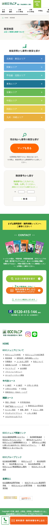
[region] (24, 11)
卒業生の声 (26, 365)
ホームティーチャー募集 (14, 375)
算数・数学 (24, 410)
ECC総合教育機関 (9, 461)
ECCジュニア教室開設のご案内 (15, 467)
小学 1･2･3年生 (19, 10)
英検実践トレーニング (14, 406)
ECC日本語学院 (34, 464)
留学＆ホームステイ (34, 440)
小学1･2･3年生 (32, 385)
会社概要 (23, 368)
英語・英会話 (10, 402)
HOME (6, 343)
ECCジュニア (26, 461)
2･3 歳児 (3, 10)
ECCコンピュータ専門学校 (22, 485)
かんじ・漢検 (38, 410)
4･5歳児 (19, 385)
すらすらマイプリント (13, 413)
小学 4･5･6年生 (30, 10)
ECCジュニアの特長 (13, 355)
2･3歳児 (8, 385)
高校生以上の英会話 (35, 406)
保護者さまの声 (11, 365)
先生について (38, 362)
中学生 (40, 11)
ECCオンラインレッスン (12, 440)
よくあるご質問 (22, 362)
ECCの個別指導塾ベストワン (14, 437)
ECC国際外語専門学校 (11, 483)
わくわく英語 (10, 410)
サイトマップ (10, 368)
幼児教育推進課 (36, 437)
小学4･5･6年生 (11, 389)
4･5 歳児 (10, 10)
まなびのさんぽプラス (13, 417)
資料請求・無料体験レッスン (28, 358)
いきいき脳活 (32, 413)
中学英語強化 (25, 402)
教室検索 (8, 358)
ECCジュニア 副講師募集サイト (15, 442)
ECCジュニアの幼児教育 (34, 355)
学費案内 (8, 362)
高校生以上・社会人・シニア (16, 392)
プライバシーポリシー (13, 372)
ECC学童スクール (16, 464)
